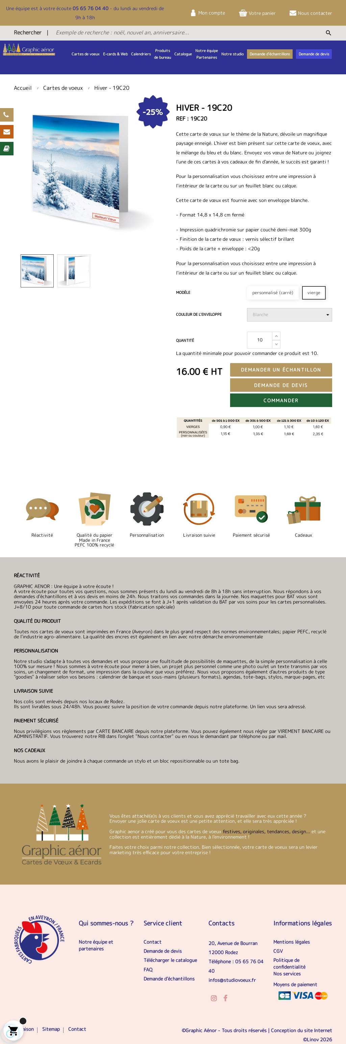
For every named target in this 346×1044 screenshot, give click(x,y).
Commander (281, 400)
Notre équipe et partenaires (96, 945)
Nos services (287, 973)
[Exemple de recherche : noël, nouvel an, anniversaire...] (166, 32)
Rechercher (28, 32)
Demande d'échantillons (169, 978)
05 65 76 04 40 (90, 8)
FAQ (148, 969)
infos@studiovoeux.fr (232, 980)
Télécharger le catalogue (170, 960)
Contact (153, 942)
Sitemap (51, 1029)
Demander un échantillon (281, 369)
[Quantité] (259, 340)
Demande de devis (281, 385)
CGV (278, 951)
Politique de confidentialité (289, 963)
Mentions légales (291, 942)
